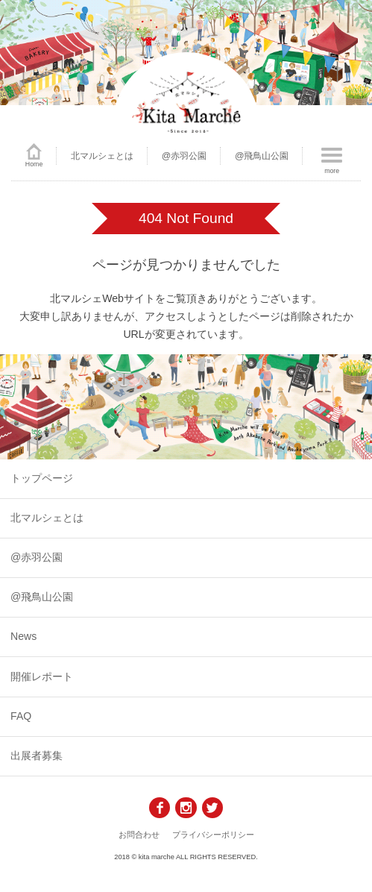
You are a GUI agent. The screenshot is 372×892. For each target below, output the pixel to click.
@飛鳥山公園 (262, 156)
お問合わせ (139, 834)
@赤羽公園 (184, 156)
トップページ (41, 478)
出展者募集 (36, 755)
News (23, 636)
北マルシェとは (102, 156)
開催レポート (41, 676)
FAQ (20, 716)
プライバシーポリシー (213, 834)
